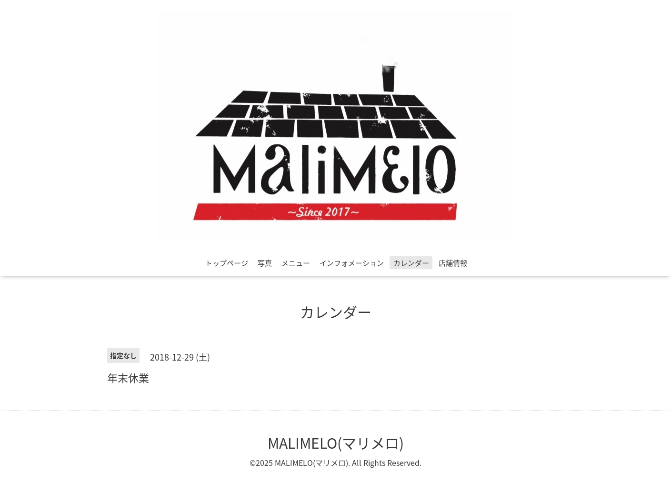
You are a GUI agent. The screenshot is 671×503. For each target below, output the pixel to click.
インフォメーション (352, 263)
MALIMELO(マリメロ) (336, 442)
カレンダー (411, 263)
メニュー (295, 263)
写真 (265, 263)
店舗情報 (453, 263)
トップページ (226, 263)
